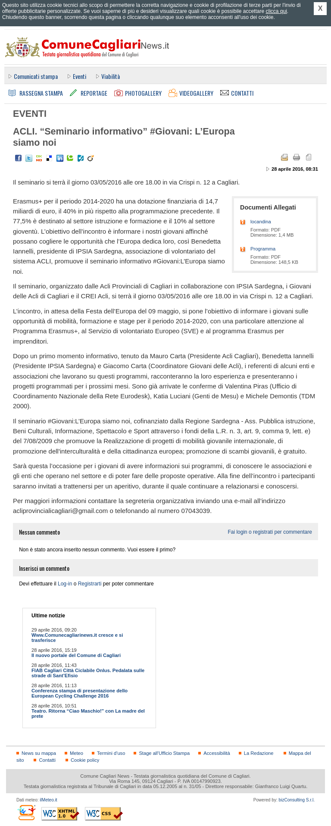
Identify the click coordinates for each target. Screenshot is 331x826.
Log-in (65, 584)
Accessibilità (216, 753)
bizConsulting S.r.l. (297, 800)
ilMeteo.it (48, 800)
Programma (262, 248)
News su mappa (39, 753)
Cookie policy (85, 760)
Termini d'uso (111, 753)
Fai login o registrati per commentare (270, 532)
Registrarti (90, 584)
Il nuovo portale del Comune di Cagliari (76, 655)
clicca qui (276, 11)
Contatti (47, 760)
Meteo (76, 753)
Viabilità (110, 76)
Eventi (79, 76)
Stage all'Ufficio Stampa (164, 753)
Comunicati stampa (36, 76)
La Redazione (259, 753)
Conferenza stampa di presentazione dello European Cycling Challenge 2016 (79, 693)
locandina (260, 221)
